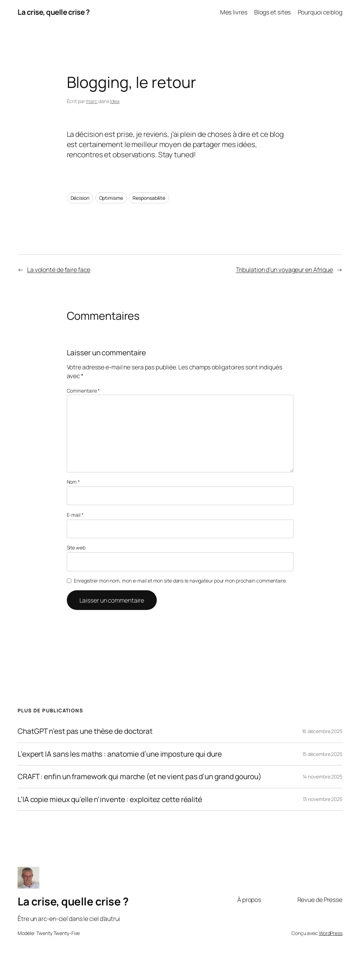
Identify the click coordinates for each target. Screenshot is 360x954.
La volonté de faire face (58, 269)
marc (91, 101)
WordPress (330, 933)
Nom (73, 481)
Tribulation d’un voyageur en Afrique (284, 269)
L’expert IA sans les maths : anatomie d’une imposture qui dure (120, 754)
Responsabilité (149, 198)
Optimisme (111, 198)
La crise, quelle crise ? (53, 12)
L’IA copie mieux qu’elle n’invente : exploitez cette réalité (110, 799)
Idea (115, 101)
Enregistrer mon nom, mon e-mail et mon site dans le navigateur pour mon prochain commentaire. (180, 580)
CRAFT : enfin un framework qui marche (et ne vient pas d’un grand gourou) (140, 776)
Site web (76, 547)
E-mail (75, 514)
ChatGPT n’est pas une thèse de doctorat (85, 731)
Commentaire (83, 390)
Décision (80, 198)
